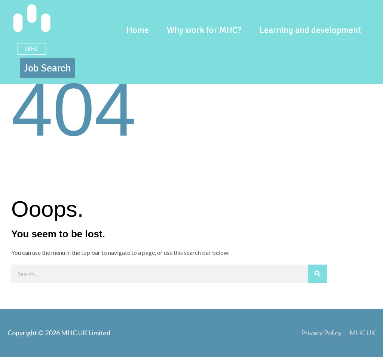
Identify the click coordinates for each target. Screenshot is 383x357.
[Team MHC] (31, 29)
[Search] (317, 274)
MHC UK (362, 333)
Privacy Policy (321, 333)
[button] (47, 68)
